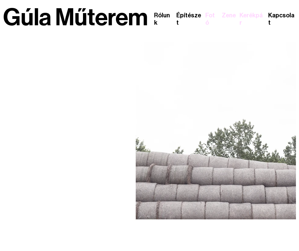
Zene (229, 15)
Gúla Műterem (75, 18)
